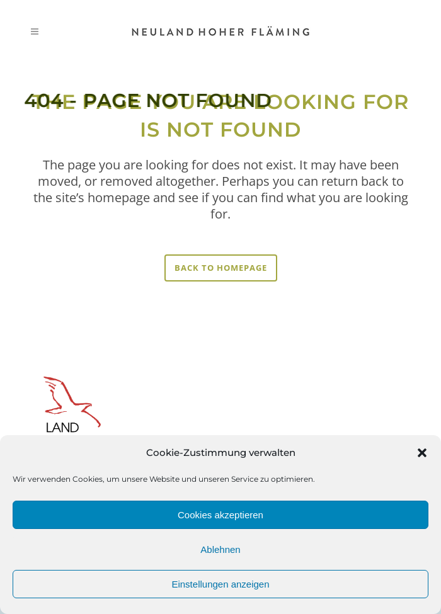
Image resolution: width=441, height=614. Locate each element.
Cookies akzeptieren (220, 514)
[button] (422, 452)
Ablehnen (220, 549)
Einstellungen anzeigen (220, 584)
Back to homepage (221, 267)
